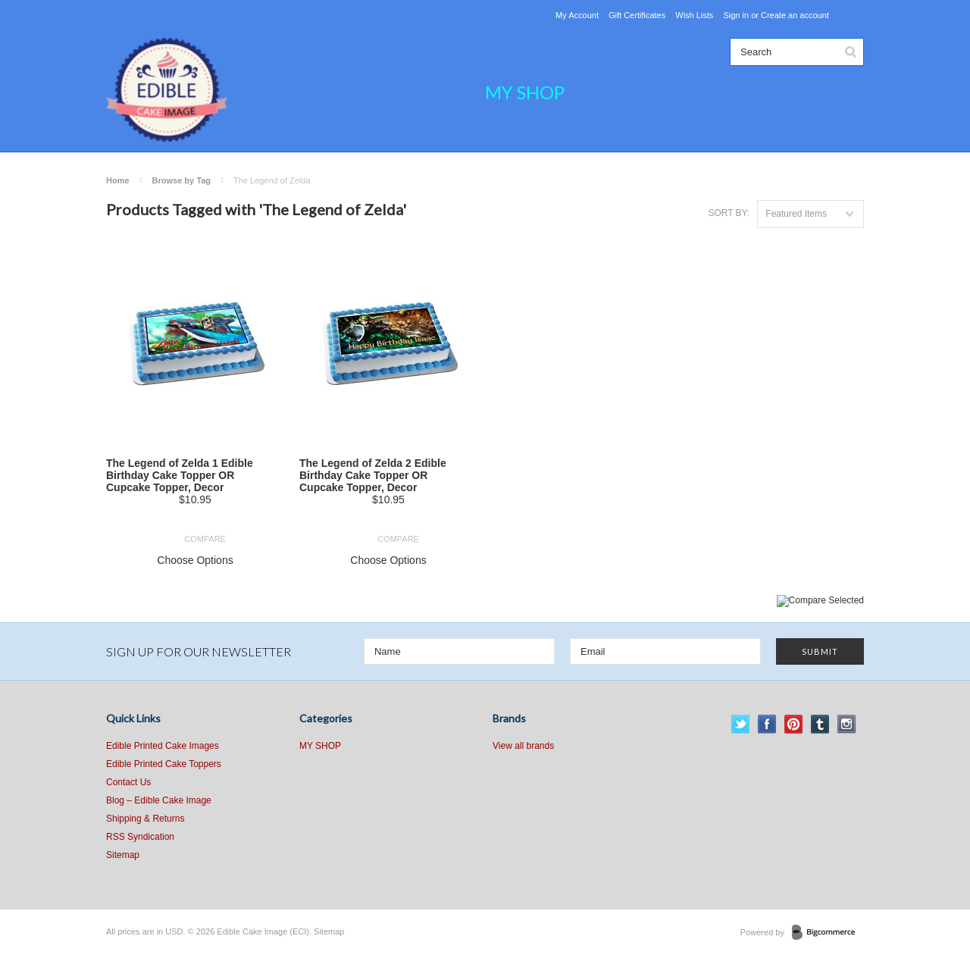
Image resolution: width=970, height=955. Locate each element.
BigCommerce (828, 933)
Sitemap (122, 855)
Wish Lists (694, 15)
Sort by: (728, 213)
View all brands (523, 746)
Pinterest (793, 724)
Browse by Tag (181, 180)
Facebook (767, 724)
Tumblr (820, 724)
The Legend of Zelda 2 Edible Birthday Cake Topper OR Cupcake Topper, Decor (372, 475)
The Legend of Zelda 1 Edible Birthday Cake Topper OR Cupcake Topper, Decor (179, 475)
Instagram (846, 724)
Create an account (795, 15)
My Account (577, 15)
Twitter (740, 724)
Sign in (736, 15)
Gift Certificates (637, 15)
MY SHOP (525, 92)
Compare (205, 538)
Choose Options (195, 560)
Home (118, 180)
